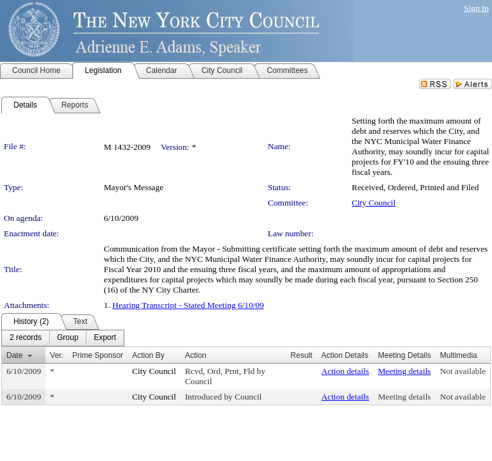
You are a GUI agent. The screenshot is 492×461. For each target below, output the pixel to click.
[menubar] (62, 338)
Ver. (56, 355)
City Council (374, 202)
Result (302, 355)
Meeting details (404, 371)
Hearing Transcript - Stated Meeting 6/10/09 (188, 305)
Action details (345, 371)
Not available (463, 371)
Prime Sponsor (97, 355)
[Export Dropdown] (105, 338)
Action (195, 355)
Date (14, 355)
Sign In (476, 8)
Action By (148, 355)
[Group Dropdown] (67, 338)
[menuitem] (25, 338)
